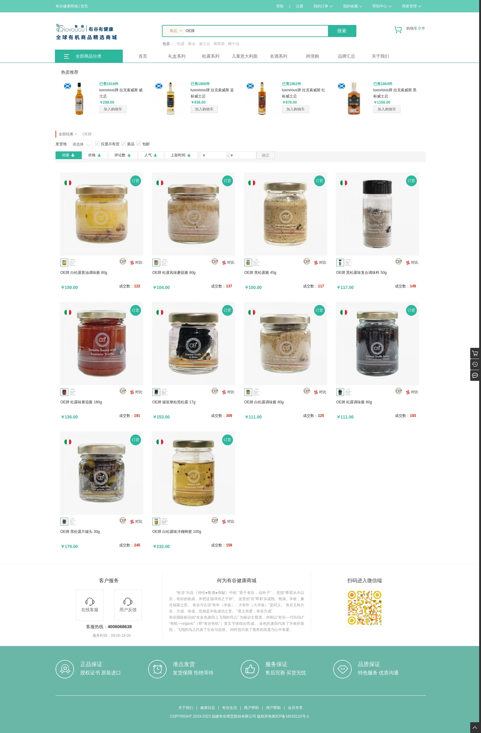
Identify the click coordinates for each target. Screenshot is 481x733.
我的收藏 (352, 6)
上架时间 (181, 155)
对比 (136, 262)
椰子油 (233, 44)
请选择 (78, 144)
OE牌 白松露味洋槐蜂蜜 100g (176, 531)
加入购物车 (113, 109)
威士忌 (204, 44)
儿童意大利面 (245, 56)
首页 (143, 56)
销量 (68, 155)
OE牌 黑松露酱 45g (260, 272)
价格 (95, 155)
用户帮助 (273, 708)
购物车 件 (410, 30)
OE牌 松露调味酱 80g (354, 402)
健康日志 (207, 708)
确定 (266, 155)
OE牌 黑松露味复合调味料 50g (361, 272)
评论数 (122, 155)
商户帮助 (251, 708)
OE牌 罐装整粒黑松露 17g (174, 402)
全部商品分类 (89, 56)
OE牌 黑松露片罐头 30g (80, 531)
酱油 (191, 44)
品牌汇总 (346, 56)
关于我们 (380, 56)
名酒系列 (278, 56)
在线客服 (89, 605)
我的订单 (323, 6)
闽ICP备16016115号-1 (290, 716)
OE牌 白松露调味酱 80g (264, 402)
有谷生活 (229, 708)
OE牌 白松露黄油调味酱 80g (83, 272)
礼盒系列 (176, 56)
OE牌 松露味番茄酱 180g (81, 402)
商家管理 (411, 6)
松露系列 (210, 56)
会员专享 (295, 708)
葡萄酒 (219, 44)
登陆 (280, 6)
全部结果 (66, 134)
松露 (181, 44)
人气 (151, 155)
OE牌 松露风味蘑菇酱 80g (174, 272)
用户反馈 (128, 605)
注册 (299, 6)
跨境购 (312, 56)
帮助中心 (382, 6)
